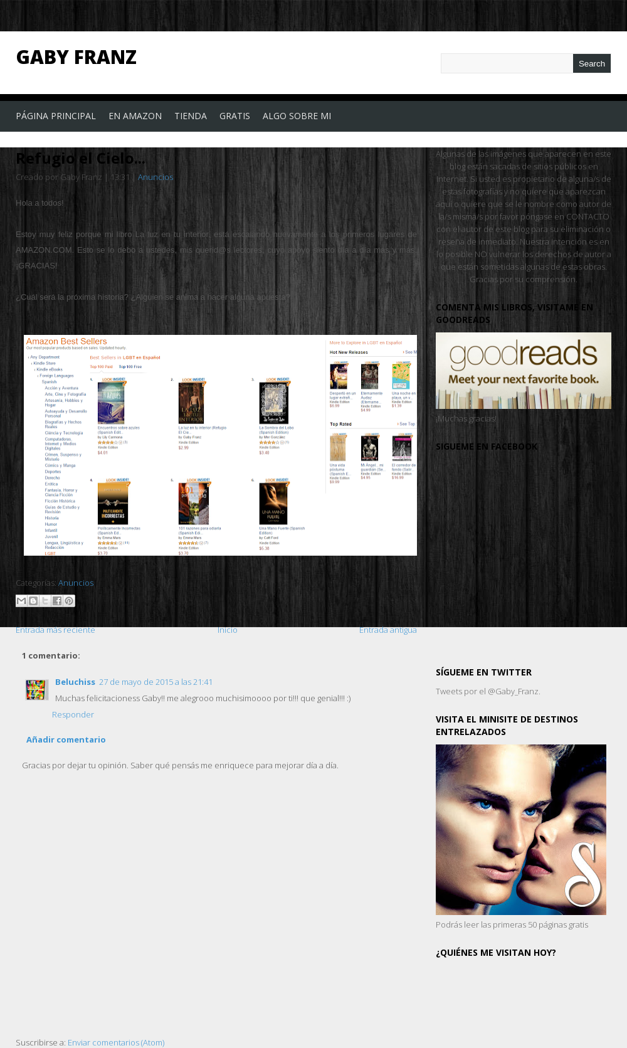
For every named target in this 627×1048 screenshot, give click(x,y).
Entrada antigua (388, 629)
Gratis (234, 116)
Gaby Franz (76, 57)
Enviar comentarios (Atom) (116, 1042)
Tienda (190, 116)
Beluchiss (75, 681)
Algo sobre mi (297, 116)
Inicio (228, 629)
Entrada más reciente (55, 629)
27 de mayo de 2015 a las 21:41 (156, 681)
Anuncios (155, 177)
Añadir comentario (66, 739)
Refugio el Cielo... (80, 157)
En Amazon (135, 116)
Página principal (56, 116)
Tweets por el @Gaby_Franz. (488, 691)
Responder (73, 714)
